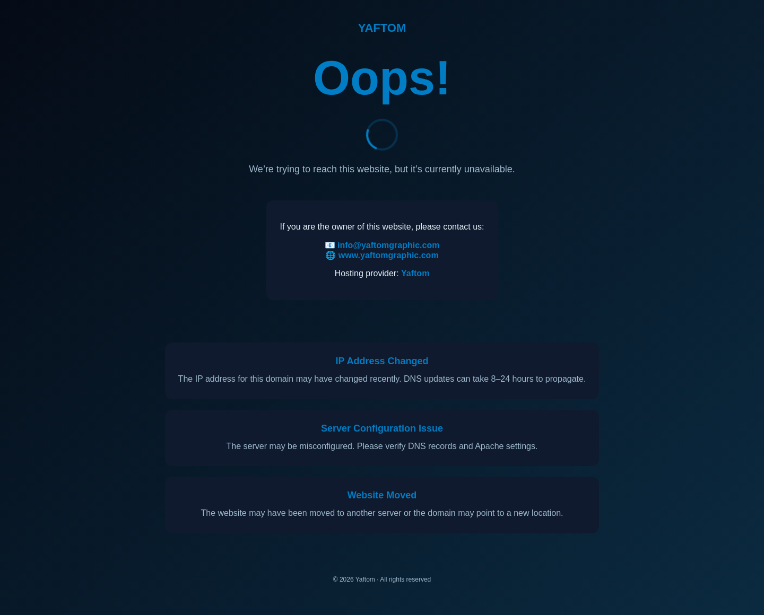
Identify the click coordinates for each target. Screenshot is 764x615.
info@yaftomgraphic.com (388, 245)
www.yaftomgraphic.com (388, 255)
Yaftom (415, 273)
